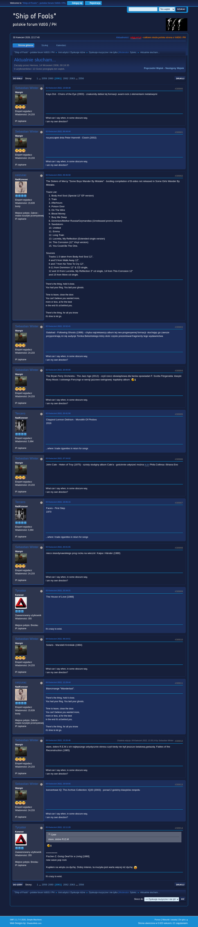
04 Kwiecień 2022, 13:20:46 (58, 740)
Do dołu (17, 78)
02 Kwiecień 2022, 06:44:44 (58, 131)
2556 (81, 78)
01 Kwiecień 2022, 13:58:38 (58, 88)
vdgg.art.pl (135, 37)
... (40, 78)
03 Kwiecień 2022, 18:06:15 (58, 502)
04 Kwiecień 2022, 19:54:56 (58, 784)
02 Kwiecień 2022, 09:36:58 (58, 175)
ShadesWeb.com (34, 923)
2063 (72, 78)
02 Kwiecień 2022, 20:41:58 (58, 413)
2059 (44, 78)
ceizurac (20, 175)
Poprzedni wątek (153, 68)
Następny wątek (174, 68)
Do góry (17, 885)
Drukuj (180, 78)
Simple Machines (34, 920)
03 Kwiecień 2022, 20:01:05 (58, 547)
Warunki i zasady (169, 920)
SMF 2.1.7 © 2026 (18, 920)
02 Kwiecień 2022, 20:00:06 (58, 370)
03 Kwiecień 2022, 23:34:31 (58, 590)
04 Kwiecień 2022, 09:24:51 (58, 639)
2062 (65, 78)
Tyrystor (20, 590)
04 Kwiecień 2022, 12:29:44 (58, 682)
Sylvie (133, 52)
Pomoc (158, 920)
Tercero (20, 413)
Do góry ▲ (183, 920)
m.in (147, 464)
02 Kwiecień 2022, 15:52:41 (58, 326)
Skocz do (138, 899)
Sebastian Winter (26, 88)
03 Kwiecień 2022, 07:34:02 (58, 458)
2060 (50, 78)
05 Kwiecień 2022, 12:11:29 (58, 827)
